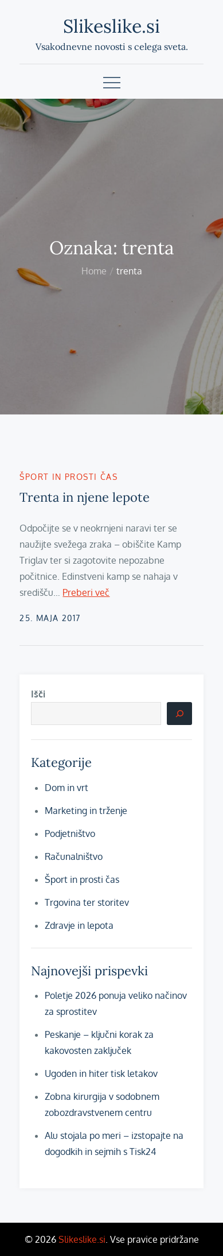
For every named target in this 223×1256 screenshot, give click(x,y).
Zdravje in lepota (79, 925)
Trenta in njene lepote (84, 497)
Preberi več (85, 592)
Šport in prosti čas (68, 477)
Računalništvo (74, 856)
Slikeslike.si (111, 26)
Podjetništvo (70, 833)
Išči (38, 694)
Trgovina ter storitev (87, 902)
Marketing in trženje (86, 810)
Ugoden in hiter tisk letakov (101, 1073)
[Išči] (179, 713)
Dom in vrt (66, 787)
